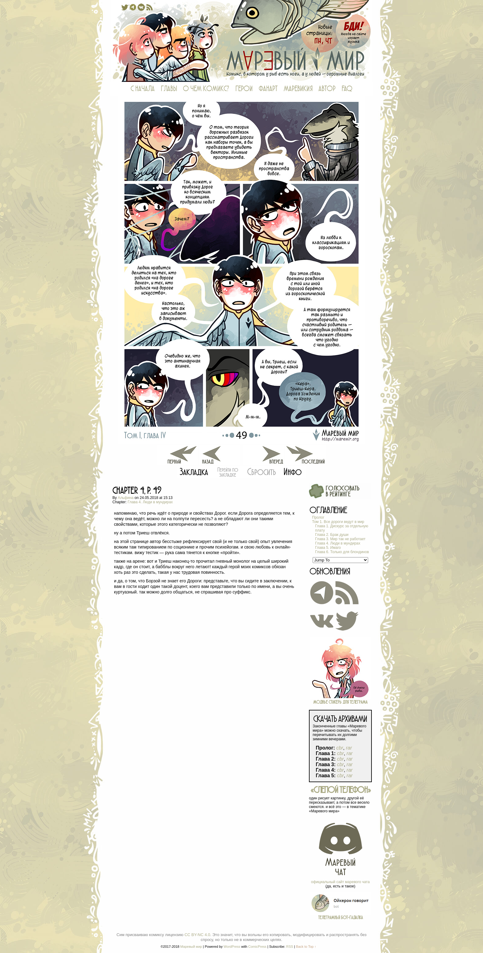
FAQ (347, 89)
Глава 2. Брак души (331, 535)
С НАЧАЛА (143, 89)
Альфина (125, 498)
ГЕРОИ (244, 89)
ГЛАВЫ (169, 89)
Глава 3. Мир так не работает (340, 539)
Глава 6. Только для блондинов (342, 552)
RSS (289, 946)
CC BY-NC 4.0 (197, 934)
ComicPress (257, 946)
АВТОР (327, 89)
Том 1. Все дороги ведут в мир (338, 522)
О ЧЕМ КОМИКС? (206, 89)
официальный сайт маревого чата (340, 882)
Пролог (318, 517)
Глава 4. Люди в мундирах (150, 502)
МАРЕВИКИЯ (298, 89)
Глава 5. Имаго (328, 547)
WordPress (232, 946)
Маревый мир (241, 41)
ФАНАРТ (268, 89)
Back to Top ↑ (306, 946)
